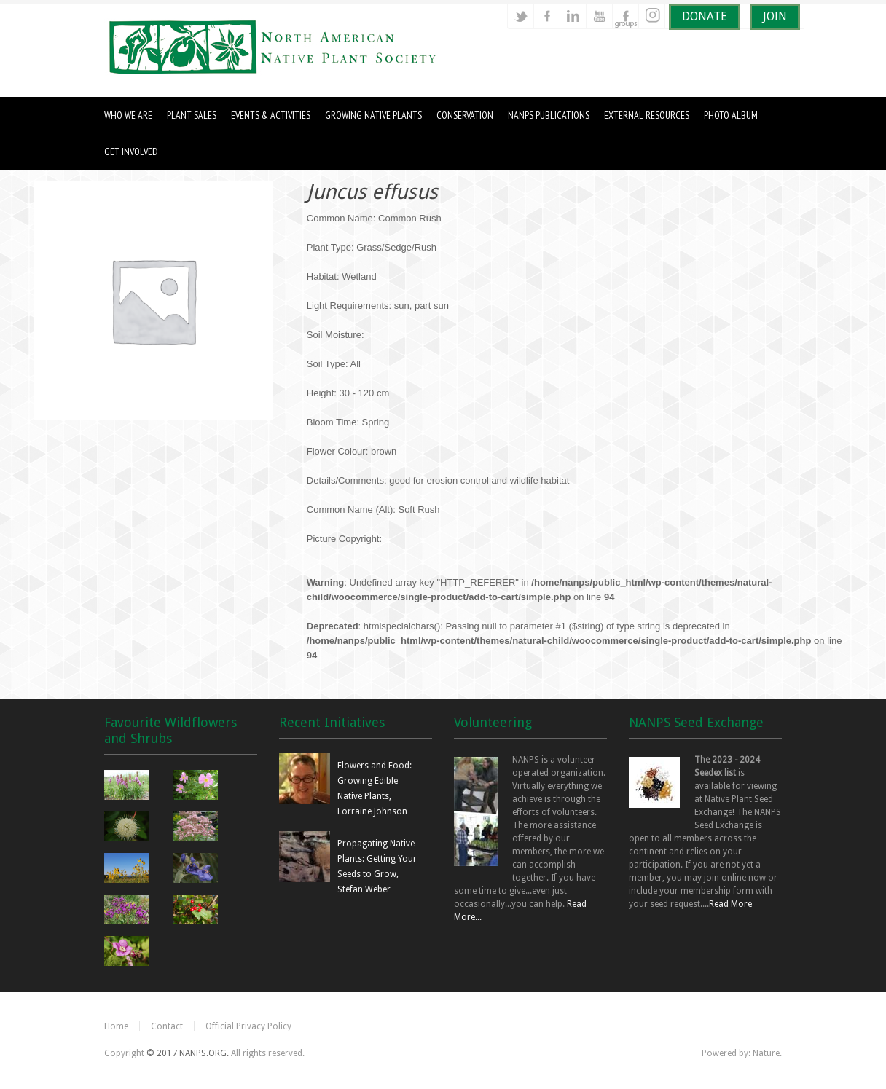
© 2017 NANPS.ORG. (187, 1053)
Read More (730, 904)
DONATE (704, 16)
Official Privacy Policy (248, 1026)
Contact (167, 1026)
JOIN (775, 16)
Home (116, 1026)
